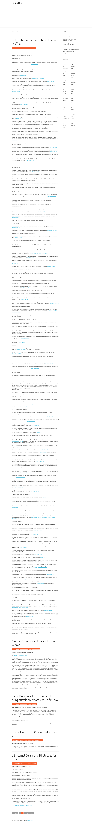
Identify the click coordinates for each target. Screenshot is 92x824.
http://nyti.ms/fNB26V (20, 477)
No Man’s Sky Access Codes (71, 46)
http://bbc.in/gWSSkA (16, 312)
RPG (64, 109)
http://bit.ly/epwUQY (25, 338)
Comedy (73, 66)
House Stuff (73, 82)
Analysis (73, 61)
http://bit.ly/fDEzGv (40, 461)
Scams (72, 109)
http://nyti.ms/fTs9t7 (35, 425)
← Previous (15, 813)
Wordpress (65, 127)
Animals (64, 64)
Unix (63, 123)
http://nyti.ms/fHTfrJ (16, 294)
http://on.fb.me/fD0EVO (16, 607)
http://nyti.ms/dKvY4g (16, 241)
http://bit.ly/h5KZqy (40, 583)
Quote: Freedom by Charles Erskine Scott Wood (35, 734)
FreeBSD (73, 73)
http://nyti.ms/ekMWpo (18, 487)
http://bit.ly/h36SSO (31, 421)
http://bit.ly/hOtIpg (51, 517)
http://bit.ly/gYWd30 (21, 349)
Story (72, 116)
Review (72, 107)
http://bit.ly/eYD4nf (20, 118)
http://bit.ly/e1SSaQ (53, 147)
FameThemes (30, 820)
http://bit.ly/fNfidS (45, 497)
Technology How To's (67, 118)
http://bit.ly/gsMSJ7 (52, 196)
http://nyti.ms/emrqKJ (43, 517)
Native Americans (66, 93)
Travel (72, 118)
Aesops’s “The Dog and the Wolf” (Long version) (34, 643)
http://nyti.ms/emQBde (43, 253)
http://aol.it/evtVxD (35, 517)
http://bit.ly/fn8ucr (40, 432)
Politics (28, 47)
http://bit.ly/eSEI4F (15, 507)
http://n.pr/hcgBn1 (23, 75)
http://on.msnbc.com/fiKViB (17, 441)
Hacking (64, 80)
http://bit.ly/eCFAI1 (15, 624)
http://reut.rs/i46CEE (24, 104)
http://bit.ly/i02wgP (29, 616)
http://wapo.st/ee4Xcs (54, 303)
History (29, 740)
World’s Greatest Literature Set (20, 655)
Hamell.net (17, 2)
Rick (18, 47)
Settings (64, 114)
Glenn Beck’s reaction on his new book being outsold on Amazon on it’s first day (35, 698)
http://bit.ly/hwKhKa (16, 91)
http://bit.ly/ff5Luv (25, 607)
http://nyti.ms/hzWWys (16, 274)
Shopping (73, 114)
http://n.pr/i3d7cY (34, 64)
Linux (72, 86)
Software (64, 116)
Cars (63, 66)
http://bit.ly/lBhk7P (50, 574)
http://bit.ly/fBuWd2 (19, 591)
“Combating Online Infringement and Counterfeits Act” (22, 773)
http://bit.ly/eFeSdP (50, 512)
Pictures (64, 100)
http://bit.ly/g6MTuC (16, 263)
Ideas (64, 84)
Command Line (65, 68)
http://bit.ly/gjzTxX (21, 342)
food (63, 73)
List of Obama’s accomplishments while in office (34, 41)
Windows (73, 125)
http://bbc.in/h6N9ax (51, 266)
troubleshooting (65, 121)
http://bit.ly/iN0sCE (38, 554)
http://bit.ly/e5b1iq (43, 452)
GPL (72, 77)
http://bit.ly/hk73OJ (24, 299)
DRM (72, 68)
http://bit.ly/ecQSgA (20, 446)
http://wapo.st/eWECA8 (51, 230)
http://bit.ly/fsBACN (49, 363)
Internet (72, 84)
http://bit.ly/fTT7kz (15, 518)
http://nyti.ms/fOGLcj (16, 502)
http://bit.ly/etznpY (15, 601)
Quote (36, 740)
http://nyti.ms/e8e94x (20, 525)
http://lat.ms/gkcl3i (25, 287)
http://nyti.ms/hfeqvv (43, 567)
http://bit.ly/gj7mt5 (53, 151)
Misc (30, 649)
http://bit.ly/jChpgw (25, 406)
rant (72, 105)
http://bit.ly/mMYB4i (33, 403)
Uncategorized (74, 121)
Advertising (65, 61)
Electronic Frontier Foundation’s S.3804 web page (22, 805)
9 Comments (33, 47)
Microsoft (64, 91)
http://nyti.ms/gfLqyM (16, 227)
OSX (72, 98)
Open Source (65, 98)
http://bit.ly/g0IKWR (30, 160)
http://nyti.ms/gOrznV (35, 368)
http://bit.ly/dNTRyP (23, 436)
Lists (63, 89)
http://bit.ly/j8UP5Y (44, 557)
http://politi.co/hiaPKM (38, 530)
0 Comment (37, 649)
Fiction (72, 71)
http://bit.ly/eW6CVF (31, 257)
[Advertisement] (46, 16)
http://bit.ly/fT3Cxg (15, 217)
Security (72, 111)
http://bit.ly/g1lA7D (41, 211)
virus (72, 123)
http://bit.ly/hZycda (18, 237)
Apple (72, 64)
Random (64, 105)
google (64, 77)
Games (72, 75)
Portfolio (64, 102)
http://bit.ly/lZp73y (34, 534)
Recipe (64, 107)
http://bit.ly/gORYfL (16, 140)
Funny (64, 75)
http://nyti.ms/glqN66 (53, 310)
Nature (72, 93)
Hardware (73, 80)
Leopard (64, 86)
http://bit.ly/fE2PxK (35, 567)
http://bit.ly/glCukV (28, 578)
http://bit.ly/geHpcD (35, 171)
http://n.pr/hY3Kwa (34, 253)
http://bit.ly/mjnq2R (24, 547)
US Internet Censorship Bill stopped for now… (34, 757)
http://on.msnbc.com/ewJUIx (38, 78)
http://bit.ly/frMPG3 (44, 449)
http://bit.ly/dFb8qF (48, 610)
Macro (72, 89)
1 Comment (33, 763)
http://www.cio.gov (50, 81)
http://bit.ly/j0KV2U (49, 416)
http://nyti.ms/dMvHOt (16, 353)
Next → (31, 813)
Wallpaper (64, 125)
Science (64, 111)
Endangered (65, 71)
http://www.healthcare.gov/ (29, 472)
